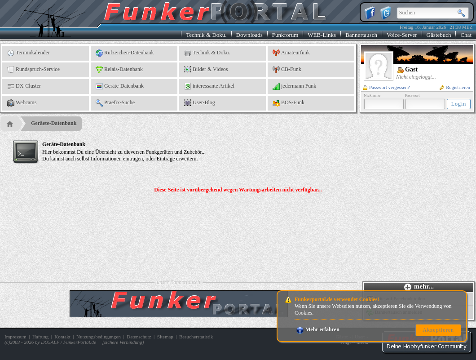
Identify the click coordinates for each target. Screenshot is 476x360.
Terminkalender (28, 53)
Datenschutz (139, 336)
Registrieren (455, 87)
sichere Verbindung (123, 342)
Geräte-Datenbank (120, 86)
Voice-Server (402, 34)
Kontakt (62, 336)
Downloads (249, 34)
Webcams (21, 103)
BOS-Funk (288, 103)
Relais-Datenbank (119, 69)
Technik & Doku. (206, 34)
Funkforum (285, 34)
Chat (466, 34)
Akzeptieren (438, 330)
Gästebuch (439, 34)
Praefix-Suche (115, 103)
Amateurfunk (291, 53)
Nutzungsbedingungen (98, 336)
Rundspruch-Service (33, 69)
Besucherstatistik (196, 336)
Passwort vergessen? (386, 87)
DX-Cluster (24, 86)
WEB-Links (322, 34)
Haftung (40, 336)
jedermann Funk (294, 86)
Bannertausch (361, 34)
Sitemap (165, 336)
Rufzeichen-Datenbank (125, 53)
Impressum (15, 336)
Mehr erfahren (317, 329)
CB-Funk (287, 69)
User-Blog (199, 103)
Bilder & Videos (206, 69)
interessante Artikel (209, 86)
